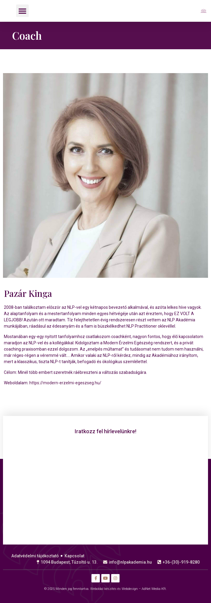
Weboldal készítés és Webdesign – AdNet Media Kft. (128, 589)
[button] (22, 10)
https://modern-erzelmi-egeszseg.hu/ (64, 382)
